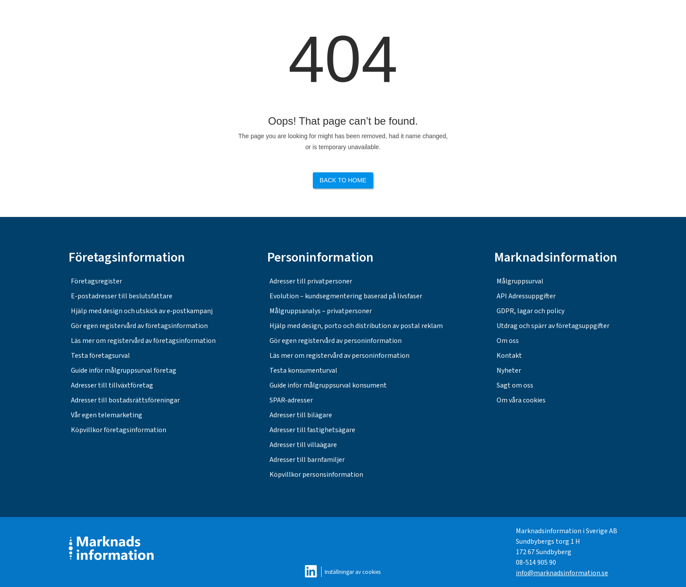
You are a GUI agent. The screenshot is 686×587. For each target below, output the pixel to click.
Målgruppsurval (520, 281)
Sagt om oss (515, 385)
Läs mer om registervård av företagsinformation (143, 341)
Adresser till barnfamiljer (307, 460)
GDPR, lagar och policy (530, 311)
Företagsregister (96, 281)
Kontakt (509, 355)
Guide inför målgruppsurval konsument (328, 385)
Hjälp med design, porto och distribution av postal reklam (356, 326)
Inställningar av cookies (353, 572)
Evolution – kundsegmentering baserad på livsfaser (346, 296)
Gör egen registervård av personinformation (336, 341)
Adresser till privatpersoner (311, 281)
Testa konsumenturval (303, 370)
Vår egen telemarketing (106, 415)
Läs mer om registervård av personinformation (340, 355)
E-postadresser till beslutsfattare (121, 296)
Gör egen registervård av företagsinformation (139, 326)
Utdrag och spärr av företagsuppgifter (553, 326)
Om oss (508, 341)
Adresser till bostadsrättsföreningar (125, 400)
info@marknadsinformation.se (562, 573)
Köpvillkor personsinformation (316, 474)
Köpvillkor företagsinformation (118, 430)
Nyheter (509, 370)
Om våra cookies (521, 400)
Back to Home (343, 180)
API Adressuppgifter (526, 296)
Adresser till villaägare (303, 445)
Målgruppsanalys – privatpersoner (321, 311)
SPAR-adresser (291, 400)
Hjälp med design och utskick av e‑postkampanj (142, 311)
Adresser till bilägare (301, 415)
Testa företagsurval (100, 355)
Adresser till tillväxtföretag (112, 385)
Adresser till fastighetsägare (312, 430)
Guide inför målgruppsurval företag (123, 370)
